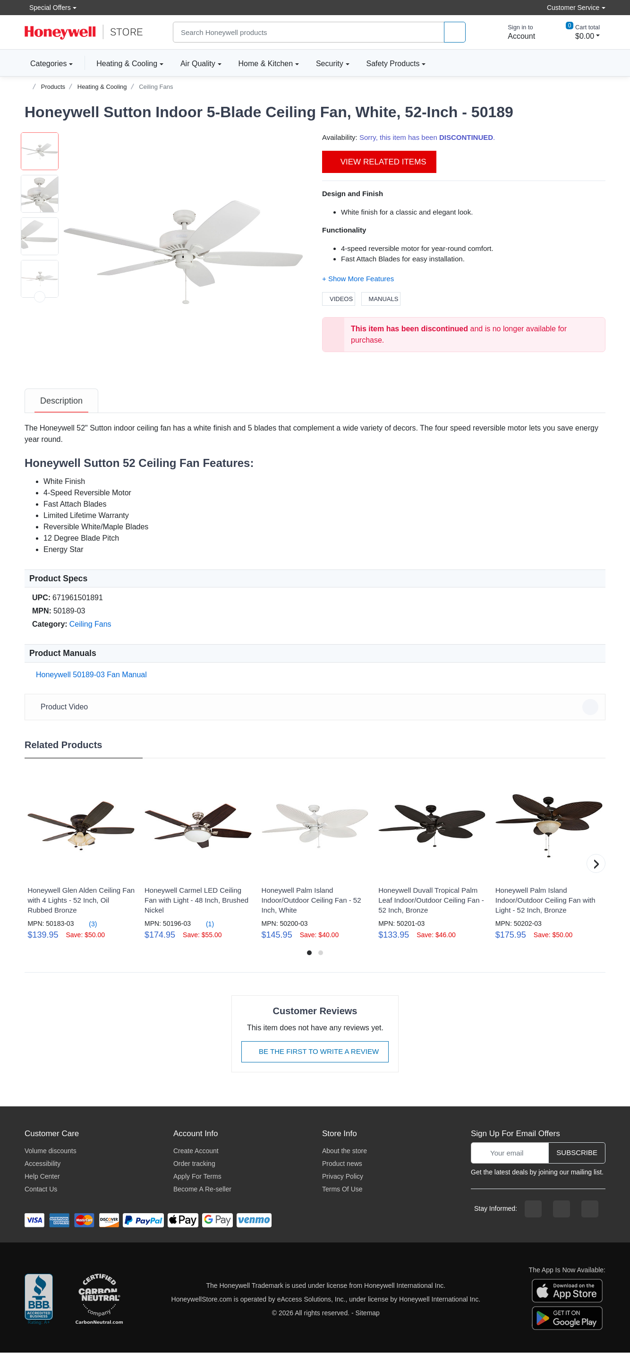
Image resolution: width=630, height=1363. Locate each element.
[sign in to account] (514, 32)
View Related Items (379, 161)
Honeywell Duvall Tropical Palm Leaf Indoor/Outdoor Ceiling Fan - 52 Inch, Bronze (431, 910)
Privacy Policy (342, 1186)
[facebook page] (533, 1219)
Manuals (381, 298)
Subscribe (576, 1163)
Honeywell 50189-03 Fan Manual (89, 685)
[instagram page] (561, 1219)
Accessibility (42, 1174)
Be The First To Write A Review (315, 1062)
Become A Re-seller (202, 1199)
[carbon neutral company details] (99, 1310)
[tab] (61, 411)
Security (329, 64)
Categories (46, 63)
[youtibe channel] (589, 1219)
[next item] (39, 382)
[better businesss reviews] (39, 1310)
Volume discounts (51, 1161)
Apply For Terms (197, 1186)
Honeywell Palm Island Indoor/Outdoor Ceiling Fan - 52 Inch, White (311, 910)
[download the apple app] (567, 1300)
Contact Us (41, 1199)
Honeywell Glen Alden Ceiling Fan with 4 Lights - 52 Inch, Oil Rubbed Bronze (81, 910)
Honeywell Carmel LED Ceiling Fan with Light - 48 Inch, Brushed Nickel (196, 910)
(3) (87, 934)
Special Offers (48, 7)
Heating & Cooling (126, 64)
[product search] (455, 32)
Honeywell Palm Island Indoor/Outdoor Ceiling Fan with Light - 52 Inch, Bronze (545, 910)
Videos (338, 298)
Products (53, 86)
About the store (344, 1161)
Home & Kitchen (265, 64)
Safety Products (393, 64)
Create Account (196, 1161)
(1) (204, 934)
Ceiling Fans (156, 86)
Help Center (42, 1186)
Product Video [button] (316, 717)
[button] (183, 252)
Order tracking (194, 1174)
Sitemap (368, 1323)
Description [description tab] (61, 411)
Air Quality (197, 64)
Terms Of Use (342, 1199)
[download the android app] (567, 1328)
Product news (342, 1174)
